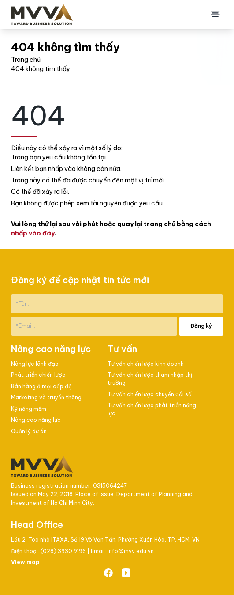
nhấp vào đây (33, 233)
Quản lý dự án (29, 431)
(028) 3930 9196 (64, 551)
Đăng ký (201, 325)
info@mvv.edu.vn (131, 551)
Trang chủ (26, 60)
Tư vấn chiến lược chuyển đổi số (150, 394)
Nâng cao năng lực (36, 420)
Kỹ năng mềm (28, 409)
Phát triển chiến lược (38, 374)
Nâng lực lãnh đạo (35, 363)
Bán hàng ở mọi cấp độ (41, 386)
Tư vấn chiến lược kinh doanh (146, 363)
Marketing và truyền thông (46, 397)
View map (25, 562)
